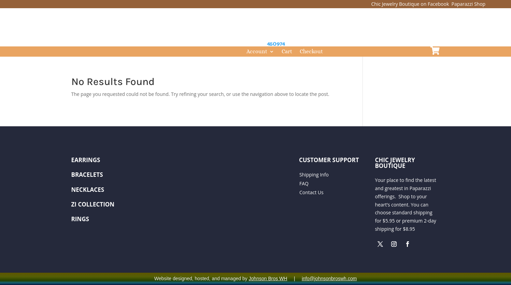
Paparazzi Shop (469, 4)
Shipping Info (314, 174)
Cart (287, 52)
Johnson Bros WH (268, 278)
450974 (276, 43)
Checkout (311, 52)
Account (256, 52)
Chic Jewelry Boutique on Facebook (410, 4)
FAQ (304, 183)
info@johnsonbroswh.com (329, 278)
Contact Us (311, 192)
